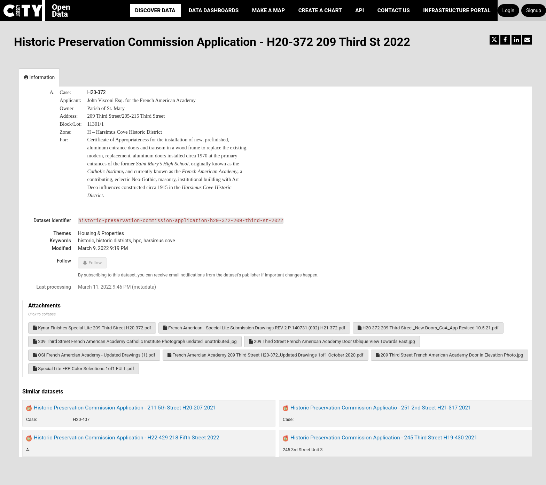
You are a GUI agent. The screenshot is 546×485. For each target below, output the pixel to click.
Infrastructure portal (456, 10)
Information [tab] (39, 77)
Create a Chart (320, 10)
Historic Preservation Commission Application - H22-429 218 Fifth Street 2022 (126, 438)
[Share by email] (527, 40)
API (359, 10)
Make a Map (268, 10)
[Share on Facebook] (505, 40)
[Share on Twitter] (494, 40)
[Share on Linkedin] (516, 40)
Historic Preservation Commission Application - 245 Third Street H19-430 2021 (383, 438)
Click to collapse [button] (42, 314)
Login (508, 10)
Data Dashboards (214, 10)
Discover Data (155, 10)
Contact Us (393, 10)
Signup (533, 10)
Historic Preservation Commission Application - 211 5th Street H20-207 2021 (125, 408)
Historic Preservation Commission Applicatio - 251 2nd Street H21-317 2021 (380, 408)
